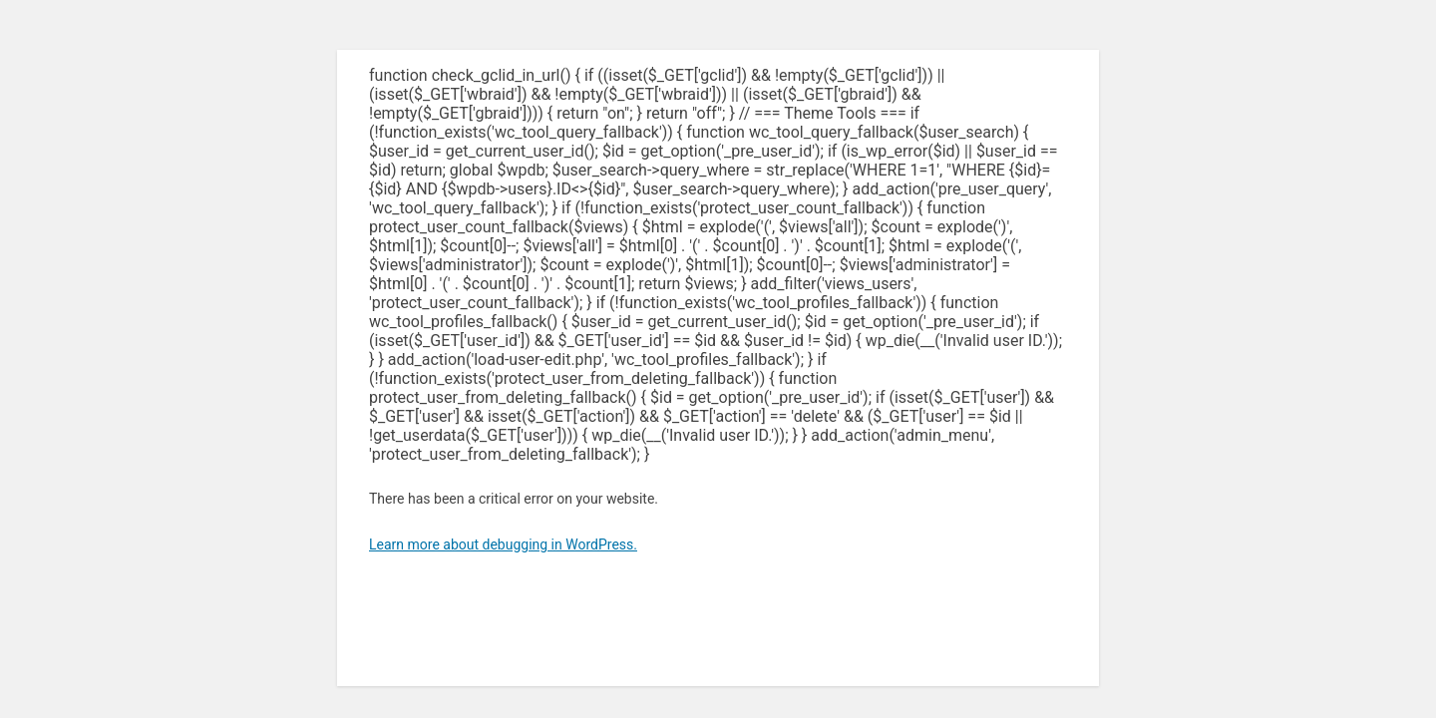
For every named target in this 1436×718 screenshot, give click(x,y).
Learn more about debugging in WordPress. (503, 544)
